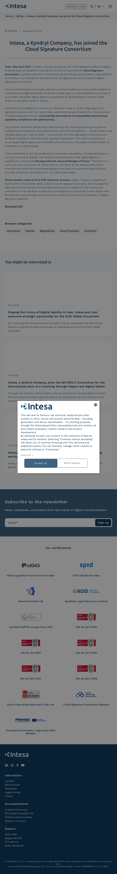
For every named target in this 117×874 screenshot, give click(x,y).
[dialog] (59, 437)
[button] (77, 463)
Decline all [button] (26, 455)
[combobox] (95, 404)
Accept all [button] (41, 463)
